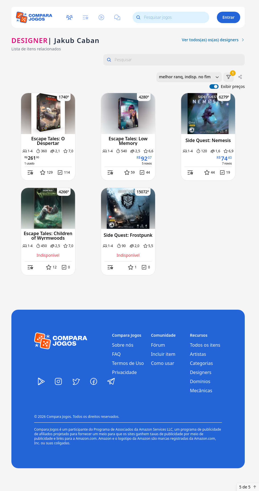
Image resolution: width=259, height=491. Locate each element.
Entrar (229, 17)
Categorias (201, 363)
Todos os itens (205, 345)
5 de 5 (248, 487)
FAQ (116, 354)
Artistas (198, 354)
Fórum (158, 345)
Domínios (200, 381)
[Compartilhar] (240, 77)
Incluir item (163, 354)
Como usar (162, 363)
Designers (200, 372)
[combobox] (189, 76)
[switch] (214, 86)
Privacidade (124, 372)
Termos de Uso (128, 363)
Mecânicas (201, 390)
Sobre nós (122, 345)
